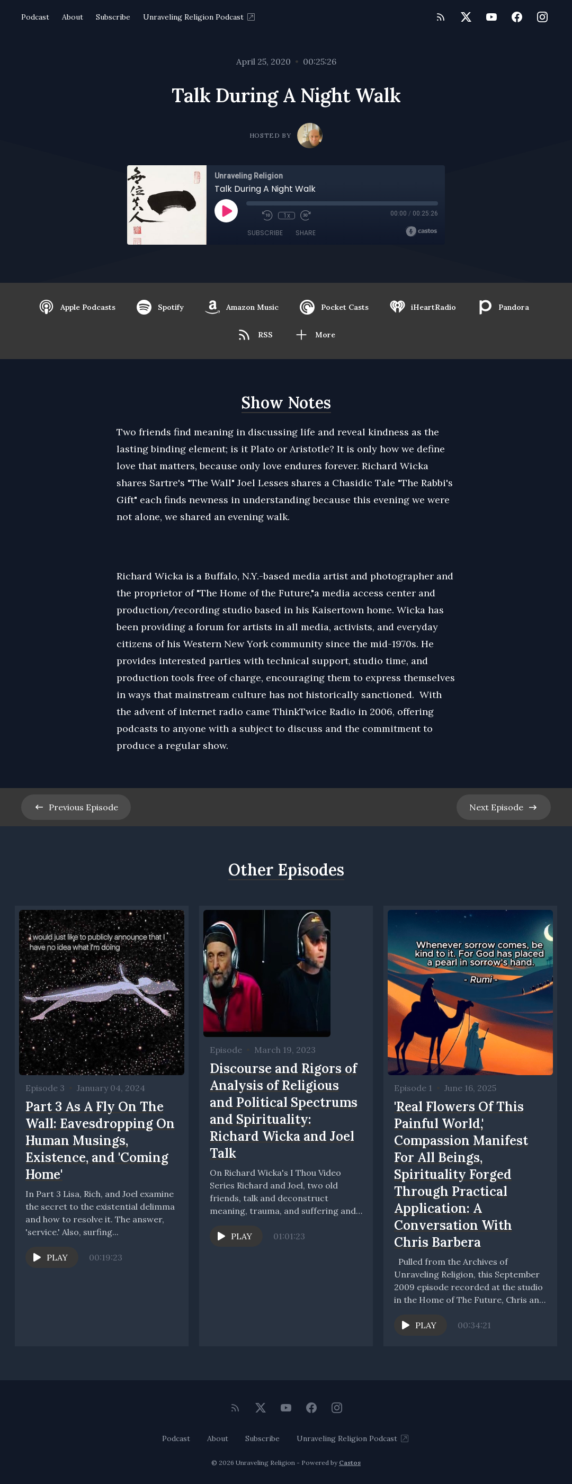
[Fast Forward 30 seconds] (305, 215)
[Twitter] (466, 17)
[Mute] (251, 215)
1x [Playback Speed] (286, 215)
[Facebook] (517, 17)
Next (503, 807)
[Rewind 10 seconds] (267, 215)
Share (306, 232)
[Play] (226, 210)
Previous (76, 807)
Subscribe (113, 17)
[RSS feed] (440, 17)
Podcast (35, 17)
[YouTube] (491, 17)
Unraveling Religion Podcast (199, 17)
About (72, 17)
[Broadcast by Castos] (421, 231)
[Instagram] (542, 17)
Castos (350, 1463)
